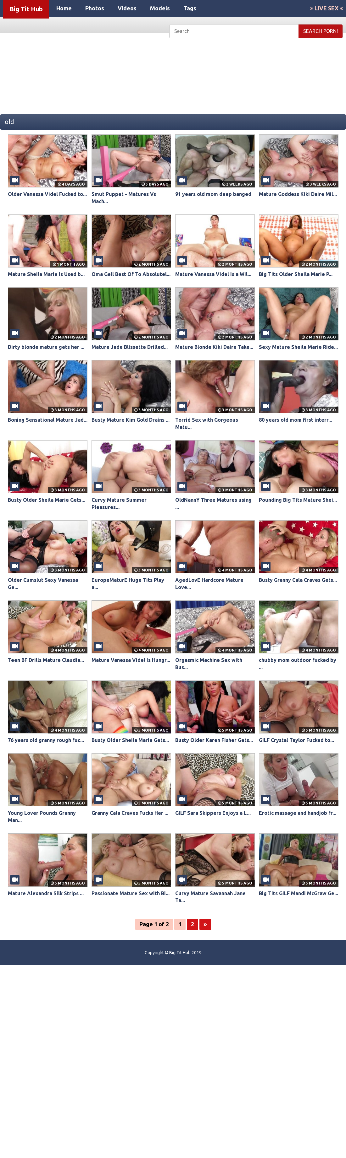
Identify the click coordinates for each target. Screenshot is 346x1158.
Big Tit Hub (26, 9)
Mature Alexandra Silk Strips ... (46, 893)
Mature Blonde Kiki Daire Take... (214, 347)
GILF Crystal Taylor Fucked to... (296, 740)
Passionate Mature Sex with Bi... (131, 893)
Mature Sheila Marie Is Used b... (46, 274)
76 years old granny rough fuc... (46, 740)
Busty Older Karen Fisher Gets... (214, 740)
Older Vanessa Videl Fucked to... (47, 194)
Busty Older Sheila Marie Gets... (46, 500)
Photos (94, 8)
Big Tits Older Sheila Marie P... (295, 274)
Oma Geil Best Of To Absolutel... (131, 274)
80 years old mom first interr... (295, 420)
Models (160, 8)
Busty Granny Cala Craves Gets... (298, 580)
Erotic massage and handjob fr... (297, 813)
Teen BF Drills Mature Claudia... (46, 660)
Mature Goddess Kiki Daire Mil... (298, 194)
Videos (127, 8)
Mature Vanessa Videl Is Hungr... (131, 660)
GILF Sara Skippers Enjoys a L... (213, 813)
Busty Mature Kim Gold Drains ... (131, 420)
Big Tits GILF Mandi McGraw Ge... (298, 893)
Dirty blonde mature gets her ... (46, 347)
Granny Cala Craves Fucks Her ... (130, 813)
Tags (189, 8)
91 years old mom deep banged (213, 194)
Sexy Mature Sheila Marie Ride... (298, 347)
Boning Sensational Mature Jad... (47, 420)
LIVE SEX (326, 8)
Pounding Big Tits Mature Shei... (298, 500)
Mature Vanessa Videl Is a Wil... (213, 274)
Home (64, 8)
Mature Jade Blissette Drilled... (130, 347)
